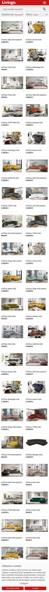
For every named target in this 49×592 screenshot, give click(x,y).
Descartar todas (12, 588)
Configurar (24, 583)
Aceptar (35, 588)
